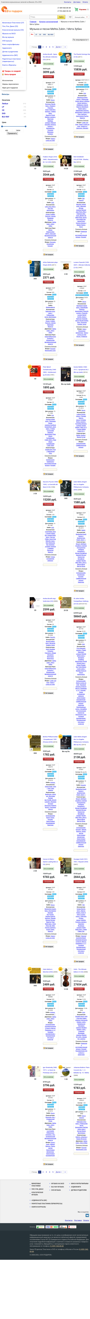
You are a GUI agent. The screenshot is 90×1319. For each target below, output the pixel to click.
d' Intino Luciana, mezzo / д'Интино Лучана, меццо (81, 916)
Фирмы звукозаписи (10, 84)
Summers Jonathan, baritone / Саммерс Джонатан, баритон (50, 548)
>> (65, 47)
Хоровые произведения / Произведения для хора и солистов (81, 720)
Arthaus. (52, 782)
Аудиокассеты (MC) (10, 55)
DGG (84, 93)
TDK (83, 905)
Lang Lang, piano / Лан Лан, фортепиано (50, 208)
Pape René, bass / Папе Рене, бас (50, 924)
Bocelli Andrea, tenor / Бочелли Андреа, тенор (82, 322)
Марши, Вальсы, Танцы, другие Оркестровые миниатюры (81, 833)
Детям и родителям (10, 52)
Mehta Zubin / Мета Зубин (51, 224)
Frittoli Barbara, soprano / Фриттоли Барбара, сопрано (50, 119)
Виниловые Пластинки (36, 1185)
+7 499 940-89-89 (64, 8)
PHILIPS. (52, 637)
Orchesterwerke (81, 443)
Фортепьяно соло (50, 350)
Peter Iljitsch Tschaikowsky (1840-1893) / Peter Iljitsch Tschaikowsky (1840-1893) (50, 440)
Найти (61, 17)
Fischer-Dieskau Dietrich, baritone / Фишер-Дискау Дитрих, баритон (50, 918)
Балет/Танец (50, 817)
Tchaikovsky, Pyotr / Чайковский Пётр (50, 451)
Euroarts (83, 785)
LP (36, 34)
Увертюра (81, 582)
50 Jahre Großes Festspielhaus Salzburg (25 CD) (81, 601)
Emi (53, 415)
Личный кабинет (80, 17)
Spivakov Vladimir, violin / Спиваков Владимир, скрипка (81, 1031)
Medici (83, 530)
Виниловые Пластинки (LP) (13, 23)
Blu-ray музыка (8, 37)
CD (40, 34)
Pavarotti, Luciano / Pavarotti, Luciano (82, 313)
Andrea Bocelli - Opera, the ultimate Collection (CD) (50, 56)
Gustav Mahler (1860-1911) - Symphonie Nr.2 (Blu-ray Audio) (81, 369)
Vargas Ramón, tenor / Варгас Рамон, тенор (80, 910)
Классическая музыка (37, 1194)
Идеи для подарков (10, 88)
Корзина (84, 9)
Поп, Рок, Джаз (37, 1189)
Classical (83, 936)
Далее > (59, 47)
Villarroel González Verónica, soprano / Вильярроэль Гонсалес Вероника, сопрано (50, 128)
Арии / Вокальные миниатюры (81, 331)
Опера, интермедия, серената (51, 558)
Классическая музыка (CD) (13, 30)
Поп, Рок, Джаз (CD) (10, 26)
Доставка (76, 2)
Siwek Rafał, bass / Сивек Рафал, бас (81, 929)
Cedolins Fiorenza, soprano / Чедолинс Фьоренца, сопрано (81, 923)
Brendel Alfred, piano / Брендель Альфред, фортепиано (80, 657)
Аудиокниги (7, 48)
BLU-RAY (50, 34)
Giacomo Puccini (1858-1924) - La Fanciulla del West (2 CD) (50, 484)
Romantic (53, 242)
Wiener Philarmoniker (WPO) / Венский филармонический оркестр (50, 233)
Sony (83, 1012)
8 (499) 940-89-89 (57, 1246)
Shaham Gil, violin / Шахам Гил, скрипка (81, 1037)
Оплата (85, 2)
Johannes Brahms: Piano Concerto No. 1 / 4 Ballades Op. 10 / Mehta (81, 1070)
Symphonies (50, 244)
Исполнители (7, 80)
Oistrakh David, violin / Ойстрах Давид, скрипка (81, 1018)
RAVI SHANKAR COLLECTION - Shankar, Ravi (81, 159)
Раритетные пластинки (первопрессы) (11, 60)
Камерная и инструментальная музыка (50, 463)
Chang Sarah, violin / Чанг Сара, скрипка (50, 788)
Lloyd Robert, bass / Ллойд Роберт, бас (50, 533)
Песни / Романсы (81, 336)
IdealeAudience (50, 307)
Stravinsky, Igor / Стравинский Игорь (50, 1119)
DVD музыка (7, 41)
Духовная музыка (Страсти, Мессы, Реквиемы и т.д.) (81, 941)
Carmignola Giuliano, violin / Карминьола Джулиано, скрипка (81, 1023)
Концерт (50, 246)
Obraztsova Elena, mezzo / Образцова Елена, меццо (81, 99)
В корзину (48, 77)
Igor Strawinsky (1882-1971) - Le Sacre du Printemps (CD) (50, 1070)
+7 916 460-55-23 (64, 11)
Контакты (67, 2)
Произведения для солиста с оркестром (81, 1052)
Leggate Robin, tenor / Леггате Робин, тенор (50, 537)
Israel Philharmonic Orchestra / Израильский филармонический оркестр (50, 340)
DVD (44, 34)
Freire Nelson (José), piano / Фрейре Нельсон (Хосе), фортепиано (81, 670)
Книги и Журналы (9, 65)
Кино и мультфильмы (10, 44)
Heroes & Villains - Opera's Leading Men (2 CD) (50, 861)
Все (32, 34)
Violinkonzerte (50, 460)
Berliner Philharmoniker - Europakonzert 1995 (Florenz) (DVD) (50, 739)
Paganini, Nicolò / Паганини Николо (50, 807)
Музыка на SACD (9, 34)
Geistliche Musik (81, 938)
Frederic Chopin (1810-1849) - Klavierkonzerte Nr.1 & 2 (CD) (50, 159)
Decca (52, 100)
